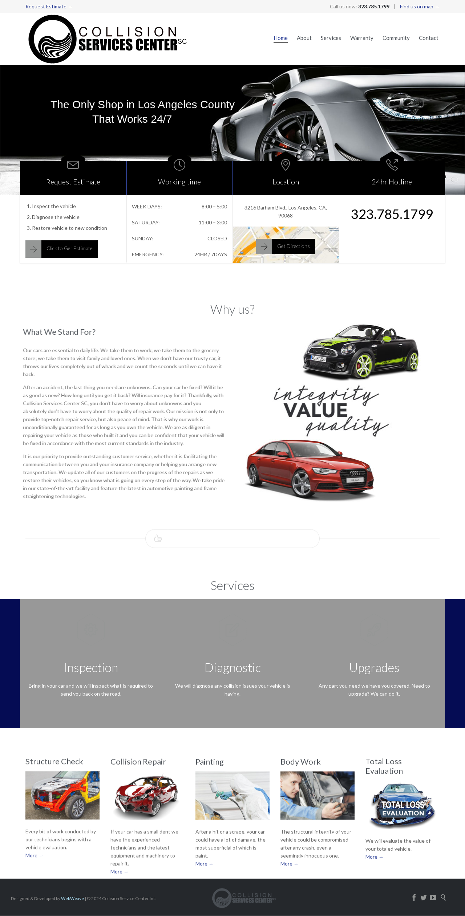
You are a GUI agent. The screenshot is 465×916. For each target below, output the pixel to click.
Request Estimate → (49, 6)
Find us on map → (420, 6)
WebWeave (72, 898)
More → (34, 867)
